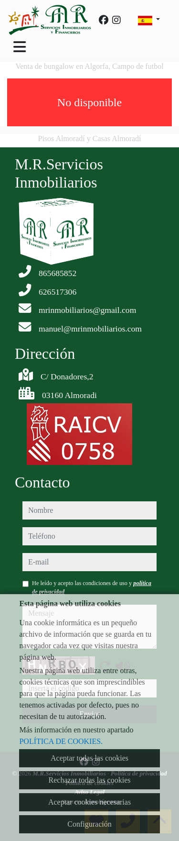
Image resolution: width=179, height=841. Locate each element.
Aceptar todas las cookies (89, 758)
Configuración (89, 824)
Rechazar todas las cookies (90, 780)
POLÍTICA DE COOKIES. (61, 741)
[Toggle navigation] (20, 47)
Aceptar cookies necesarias (89, 802)
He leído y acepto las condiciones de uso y (91, 587)
